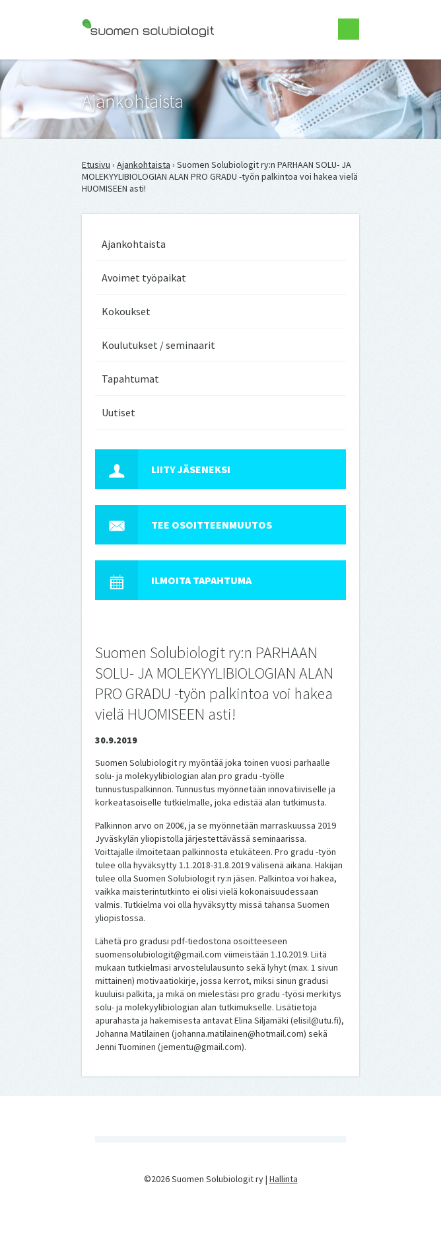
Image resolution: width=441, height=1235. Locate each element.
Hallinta (283, 1179)
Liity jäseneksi (162, 469)
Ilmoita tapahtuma (173, 580)
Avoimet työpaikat (144, 277)
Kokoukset (126, 311)
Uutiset (118, 412)
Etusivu (96, 164)
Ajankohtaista (143, 164)
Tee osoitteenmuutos (183, 524)
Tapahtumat (130, 378)
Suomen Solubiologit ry (128, 63)
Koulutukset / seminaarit (158, 345)
